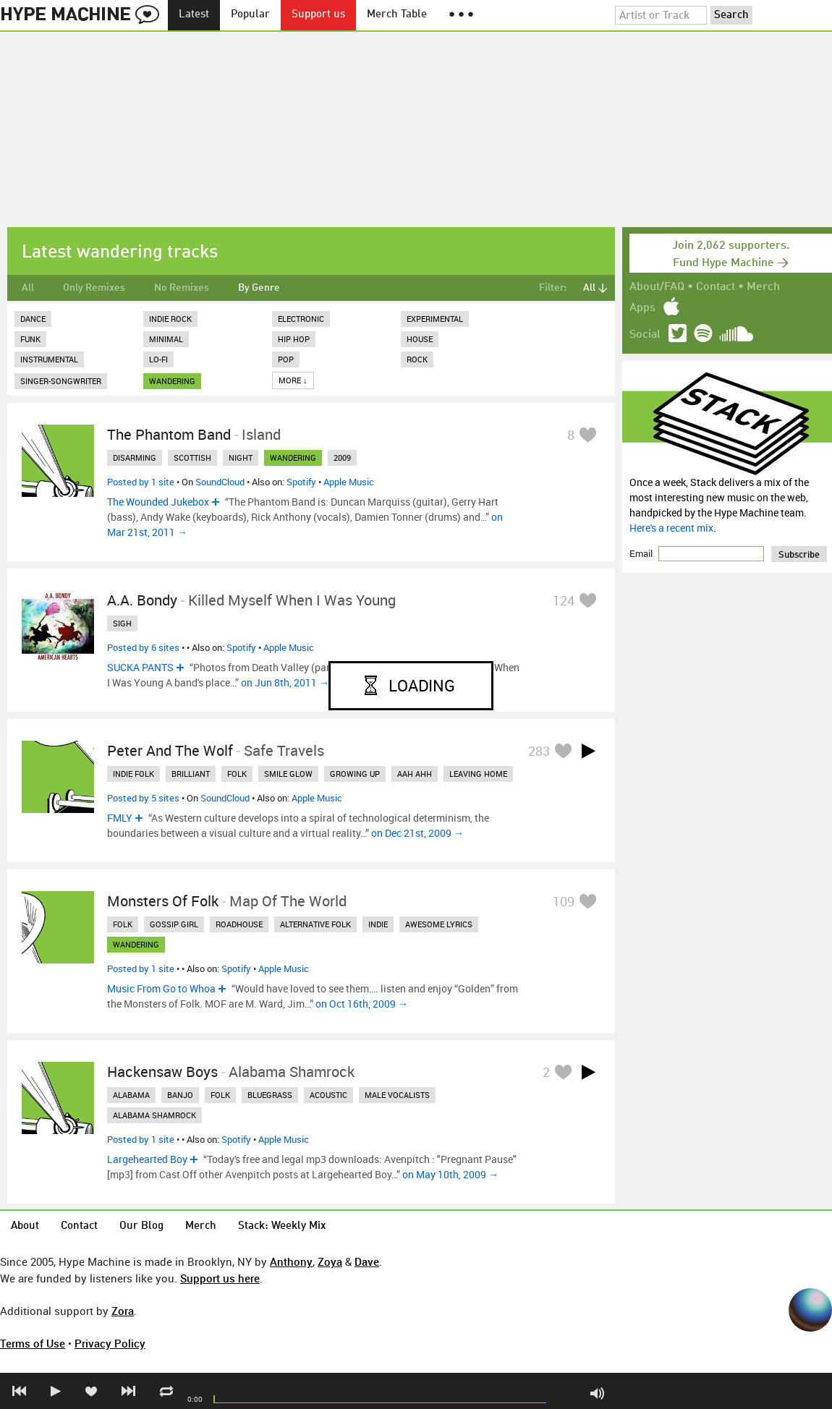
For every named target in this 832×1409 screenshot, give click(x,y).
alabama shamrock (154, 1115)
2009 (342, 457)
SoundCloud (220, 481)
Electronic (301, 318)
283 (539, 750)
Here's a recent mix (671, 528)
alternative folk (315, 924)
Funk (30, 338)
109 (563, 901)
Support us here (220, 1278)
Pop (286, 359)
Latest (194, 14)
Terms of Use (32, 1343)
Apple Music (348, 481)
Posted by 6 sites (143, 647)
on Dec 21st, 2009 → (417, 833)
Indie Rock (170, 318)
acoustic (328, 1094)
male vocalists (397, 1094)
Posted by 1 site (140, 481)
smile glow (288, 773)
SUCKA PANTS (140, 667)
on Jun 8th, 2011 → (285, 682)
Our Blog (141, 1226)
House (420, 338)
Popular (250, 14)
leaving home (478, 773)
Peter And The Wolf (170, 750)
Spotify (301, 481)
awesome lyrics (438, 924)
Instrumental (49, 359)
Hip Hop (294, 338)
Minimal (166, 338)
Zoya (330, 1261)
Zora (122, 1310)
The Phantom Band (169, 434)
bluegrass (269, 1094)
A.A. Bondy (142, 600)
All (28, 288)
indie (378, 924)
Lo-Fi (158, 359)
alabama (131, 1094)
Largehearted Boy (147, 1159)
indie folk (133, 773)
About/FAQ (656, 287)
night (240, 457)
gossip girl (174, 924)
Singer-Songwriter (60, 380)
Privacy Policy (110, 1343)
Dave (367, 1261)
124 (563, 600)
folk (237, 773)
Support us (318, 14)
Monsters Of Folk (162, 901)
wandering (172, 380)
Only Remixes (94, 288)
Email (642, 553)
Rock (417, 359)
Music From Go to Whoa (161, 988)
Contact (715, 287)
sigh (122, 623)
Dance (33, 318)
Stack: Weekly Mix (282, 1226)
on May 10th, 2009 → (450, 1174)
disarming (134, 457)
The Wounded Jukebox (158, 501)
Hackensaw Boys (162, 1071)
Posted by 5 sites (143, 797)
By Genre (259, 288)
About (25, 1226)
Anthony (291, 1261)
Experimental (435, 318)
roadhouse (239, 924)
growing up (355, 773)
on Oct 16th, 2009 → (361, 1003)
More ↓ (293, 380)
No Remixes (181, 288)
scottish (192, 457)
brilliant (190, 773)
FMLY (119, 818)
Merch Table (397, 14)
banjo (180, 1094)
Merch (763, 287)
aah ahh (414, 773)
